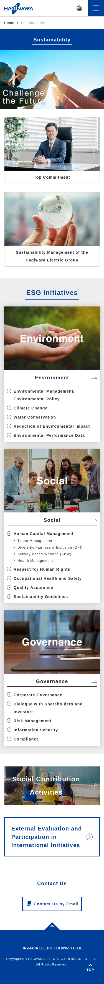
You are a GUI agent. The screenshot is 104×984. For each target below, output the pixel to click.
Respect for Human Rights (42, 569)
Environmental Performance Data (49, 435)
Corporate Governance (38, 695)
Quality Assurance (33, 587)
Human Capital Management (43, 533)
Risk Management (33, 721)
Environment (52, 377)
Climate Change (31, 408)
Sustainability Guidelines (41, 596)
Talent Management (34, 541)
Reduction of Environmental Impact (52, 426)
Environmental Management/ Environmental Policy (44, 395)
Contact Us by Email (53, 903)
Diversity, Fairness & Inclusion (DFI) (50, 547)
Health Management (35, 561)
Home (9, 23)
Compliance (26, 739)
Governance (52, 681)
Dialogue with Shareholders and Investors (48, 708)
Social (52, 520)
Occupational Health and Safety (48, 578)
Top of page (49, 925)
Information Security (36, 730)
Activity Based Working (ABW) (44, 554)
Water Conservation (35, 417)
